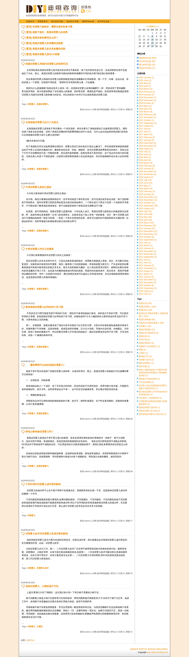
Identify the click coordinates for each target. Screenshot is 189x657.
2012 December (147, 251)
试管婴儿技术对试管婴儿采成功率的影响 (47, 533)
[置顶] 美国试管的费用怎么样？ (42, 37)
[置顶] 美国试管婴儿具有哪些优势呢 (44, 43)
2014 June (145, 214)
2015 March (145, 188)
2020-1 (152, 26)
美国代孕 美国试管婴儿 (151, 323)
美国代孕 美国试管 (148, 333)
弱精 (142, 350)
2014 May (145, 217)
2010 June (145, 294)
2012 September (148, 257)
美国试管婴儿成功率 (149, 407)
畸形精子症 (145, 356)
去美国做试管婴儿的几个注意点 (42, 122)
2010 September (148, 288)
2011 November (147, 268)
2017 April (145, 131)
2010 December (147, 280)
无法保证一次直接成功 (150, 398)
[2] (31, 640)
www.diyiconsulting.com (157, 652)
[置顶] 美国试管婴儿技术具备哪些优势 (45, 48)
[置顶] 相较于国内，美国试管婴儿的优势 (47, 32)
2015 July (145, 180)
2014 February (147, 225)
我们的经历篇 (57, 21)
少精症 (40, 626)
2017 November (147, 117)
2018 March (145, 112)
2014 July (145, 211)
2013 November (148, 234)
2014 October (147, 203)
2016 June (145, 154)
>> (157, 26)
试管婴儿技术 (43, 568)
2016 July (144, 151)
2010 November (147, 282)
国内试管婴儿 (146, 363)
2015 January (146, 194)
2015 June (145, 183)
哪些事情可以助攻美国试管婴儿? (45, 365)
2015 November (147, 174)
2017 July (144, 129)
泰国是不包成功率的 (149, 379)
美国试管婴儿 (43, 104)
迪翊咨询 (134, 649)
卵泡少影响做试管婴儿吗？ (40, 431)
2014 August (146, 208)
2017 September (148, 123)
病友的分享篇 (72, 21)
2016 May (145, 157)
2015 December (147, 171)
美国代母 (144, 336)
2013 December (148, 231)
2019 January (146, 94)
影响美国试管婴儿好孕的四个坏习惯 (44, 307)
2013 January (146, 248)
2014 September (148, 205)
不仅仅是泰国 (146, 382)
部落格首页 (43, 21)
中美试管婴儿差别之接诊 (38, 187)
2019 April (145, 86)
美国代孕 (145, 303)
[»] (33, 640)
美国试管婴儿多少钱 (149, 411)
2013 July (144, 242)
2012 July (144, 260)
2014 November (148, 200)
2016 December (147, 143)
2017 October (146, 120)
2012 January (146, 265)
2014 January (147, 228)
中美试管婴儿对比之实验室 (40, 249)
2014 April (145, 220)
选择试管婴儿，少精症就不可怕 (42, 586)
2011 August (146, 271)
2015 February (147, 191)
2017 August (146, 126)
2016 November (147, 146)
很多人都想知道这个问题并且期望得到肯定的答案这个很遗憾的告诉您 (153, 373)
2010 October (146, 285)
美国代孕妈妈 (147, 319)
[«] (27, 640)
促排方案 (144, 366)
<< (147, 26)
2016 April (145, 160)
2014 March (146, 223)
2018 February (147, 114)
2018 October (146, 103)
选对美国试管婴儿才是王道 (152, 414)
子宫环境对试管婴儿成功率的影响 (44, 484)
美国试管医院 (147, 329)
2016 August (146, 149)
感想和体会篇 (88, 21)
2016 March (145, 163)
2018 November (147, 100)
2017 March (145, 134)
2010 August (146, 291)
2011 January (146, 277)
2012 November (147, 254)
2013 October (146, 237)
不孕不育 (144, 339)
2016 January (146, 168)
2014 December (148, 197)
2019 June (145, 80)
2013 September (148, 240)
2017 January (146, 140)
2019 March (145, 89)
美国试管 (145, 310)
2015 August (146, 177)
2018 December (147, 97)
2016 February (147, 166)
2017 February (147, 137)
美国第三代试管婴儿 (149, 346)
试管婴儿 (31, 104)
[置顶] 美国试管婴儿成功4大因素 (43, 54)
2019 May (145, 83)
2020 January (146, 77)
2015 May (145, 186)
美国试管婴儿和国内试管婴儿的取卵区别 (47, 63)
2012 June (145, 262)
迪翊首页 (30, 21)
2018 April (145, 109)
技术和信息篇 (103, 21)
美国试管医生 (146, 343)
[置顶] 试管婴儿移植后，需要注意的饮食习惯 (49, 26)
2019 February (147, 92)
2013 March (145, 245)
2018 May (145, 106)
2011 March (145, 274)
